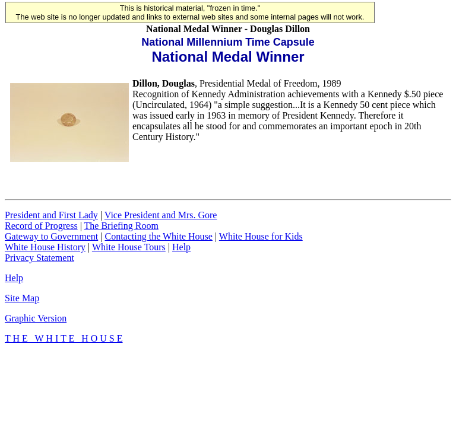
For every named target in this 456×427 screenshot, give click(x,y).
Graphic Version (35, 318)
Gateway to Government (51, 236)
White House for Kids (261, 236)
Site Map (22, 298)
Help (181, 247)
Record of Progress (41, 226)
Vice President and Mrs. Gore (160, 215)
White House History (45, 247)
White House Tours (129, 247)
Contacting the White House (158, 236)
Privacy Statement (39, 258)
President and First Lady (51, 215)
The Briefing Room (121, 226)
